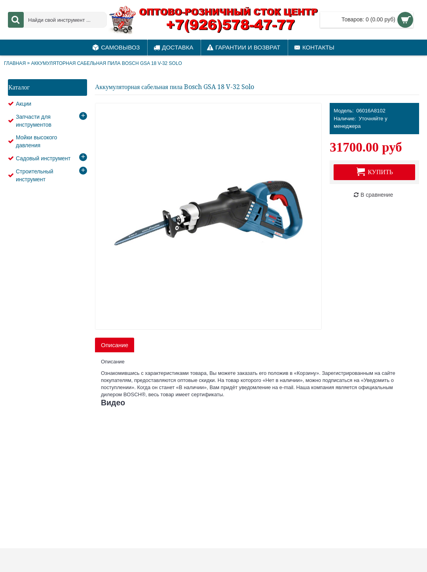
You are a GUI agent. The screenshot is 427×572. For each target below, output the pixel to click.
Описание (114, 345)
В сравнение (377, 195)
